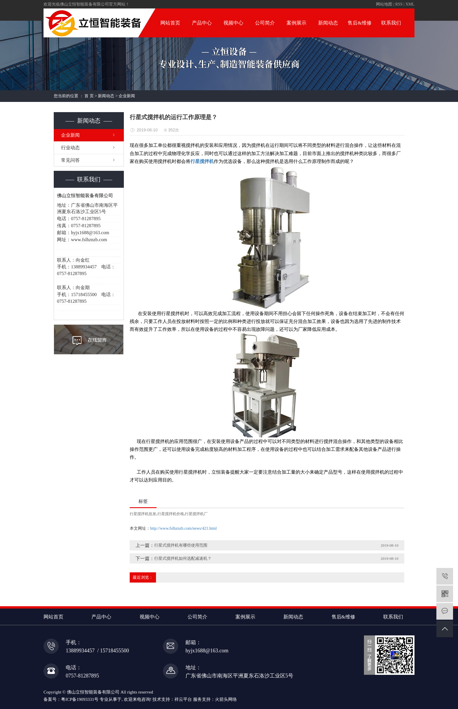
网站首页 (170, 23)
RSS (399, 4)
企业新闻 (127, 96)
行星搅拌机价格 (170, 514)
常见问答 (70, 160)
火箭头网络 (226, 699)
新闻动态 (328, 23)
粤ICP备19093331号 (79, 699)
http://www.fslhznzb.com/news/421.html (183, 528)
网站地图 (384, 4)
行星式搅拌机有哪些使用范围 (180, 545)
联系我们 (391, 23)
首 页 (89, 96)
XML (409, 4)
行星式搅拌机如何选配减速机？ (182, 558)
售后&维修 (359, 23)
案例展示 (296, 23)
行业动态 (70, 147)
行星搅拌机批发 (143, 514)
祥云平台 (183, 699)
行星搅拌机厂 (196, 514)
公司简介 (265, 23)
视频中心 (233, 23)
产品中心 (202, 23)
